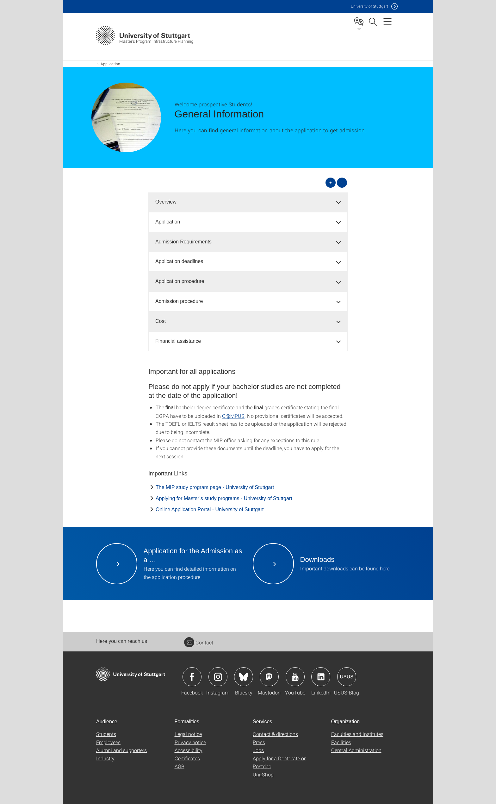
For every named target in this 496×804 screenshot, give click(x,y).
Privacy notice (190, 742)
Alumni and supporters (121, 750)
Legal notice (188, 734)
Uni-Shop (263, 774)
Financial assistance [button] (178, 341)
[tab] (248, 202)
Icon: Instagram (217, 676)
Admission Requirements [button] (183, 241)
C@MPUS (233, 415)
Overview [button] (166, 201)
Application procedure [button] (179, 281)
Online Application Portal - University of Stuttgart (210, 509)
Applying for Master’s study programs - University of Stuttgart (224, 498)
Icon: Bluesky (243, 676)
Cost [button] (160, 321)
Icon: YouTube (295, 676)
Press (259, 742)
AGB (179, 766)
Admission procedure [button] (179, 301)
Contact (198, 642)
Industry (105, 758)
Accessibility (188, 750)
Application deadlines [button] (179, 261)
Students (106, 734)
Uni (369, 6)
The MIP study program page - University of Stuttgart (215, 487)
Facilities (341, 742)
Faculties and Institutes (357, 734)
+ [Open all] (330, 182)
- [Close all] (342, 182)
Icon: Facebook (192, 676)
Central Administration (356, 750)
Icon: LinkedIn (320, 676)
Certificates (187, 758)
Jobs (258, 750)
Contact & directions (275, 734)
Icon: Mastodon (269, 676)
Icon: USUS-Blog (346, 676)
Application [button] (167, 221)
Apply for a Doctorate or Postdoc (279, 762)
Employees (108, 742)
